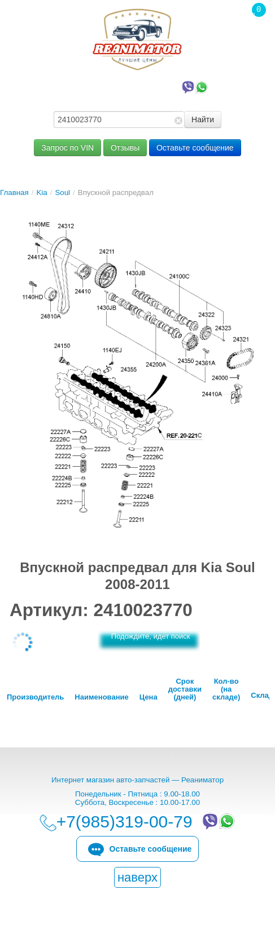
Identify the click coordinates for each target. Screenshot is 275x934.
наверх (137, 877)
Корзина (253, 33)
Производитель (35, 697)
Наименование (101, 697)
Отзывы (125, 147)
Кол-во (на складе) (226, 689)
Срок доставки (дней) (185, 689)
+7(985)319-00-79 (140, 86)
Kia (41, 192)
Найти (202, 119)
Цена (148, 697)
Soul (62, 192)
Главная (14, 192)
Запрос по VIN (67, 147)
